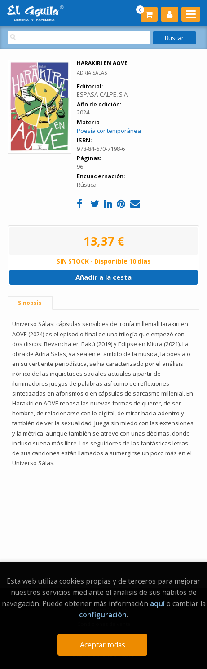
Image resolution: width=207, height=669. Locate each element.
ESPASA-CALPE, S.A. (103, 94)
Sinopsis (30, 303)
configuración (103, 615)
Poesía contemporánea (109, 131)
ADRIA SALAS (92, 72)
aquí (157, 603)
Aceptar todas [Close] (102, 645)
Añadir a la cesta (103, 277)
